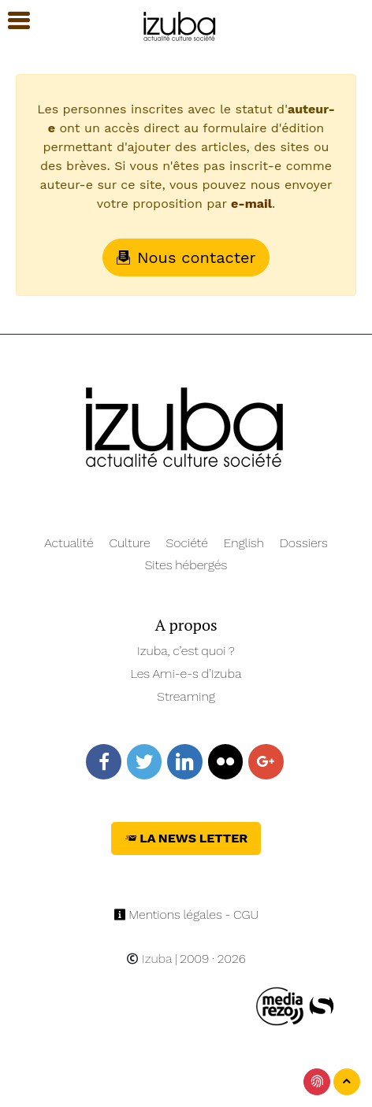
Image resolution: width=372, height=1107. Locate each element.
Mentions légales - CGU (186, 914)
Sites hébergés (186, 564)
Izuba (149, 958)
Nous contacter (185, 257)
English (244, 542)
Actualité (69, 542)
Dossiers (304, 542)
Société (187, 542)
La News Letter (186, 838)
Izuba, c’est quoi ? (186, 650)
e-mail (251, 203)
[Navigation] (180, 24)
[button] (12, 21)
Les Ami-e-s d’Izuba (186, 673)
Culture (130, 542)
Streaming (186, 696)
